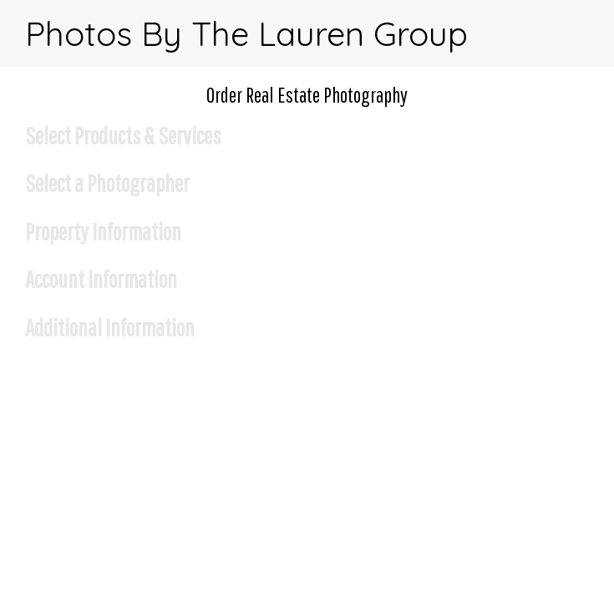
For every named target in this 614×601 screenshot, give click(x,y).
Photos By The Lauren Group (246, 33)
